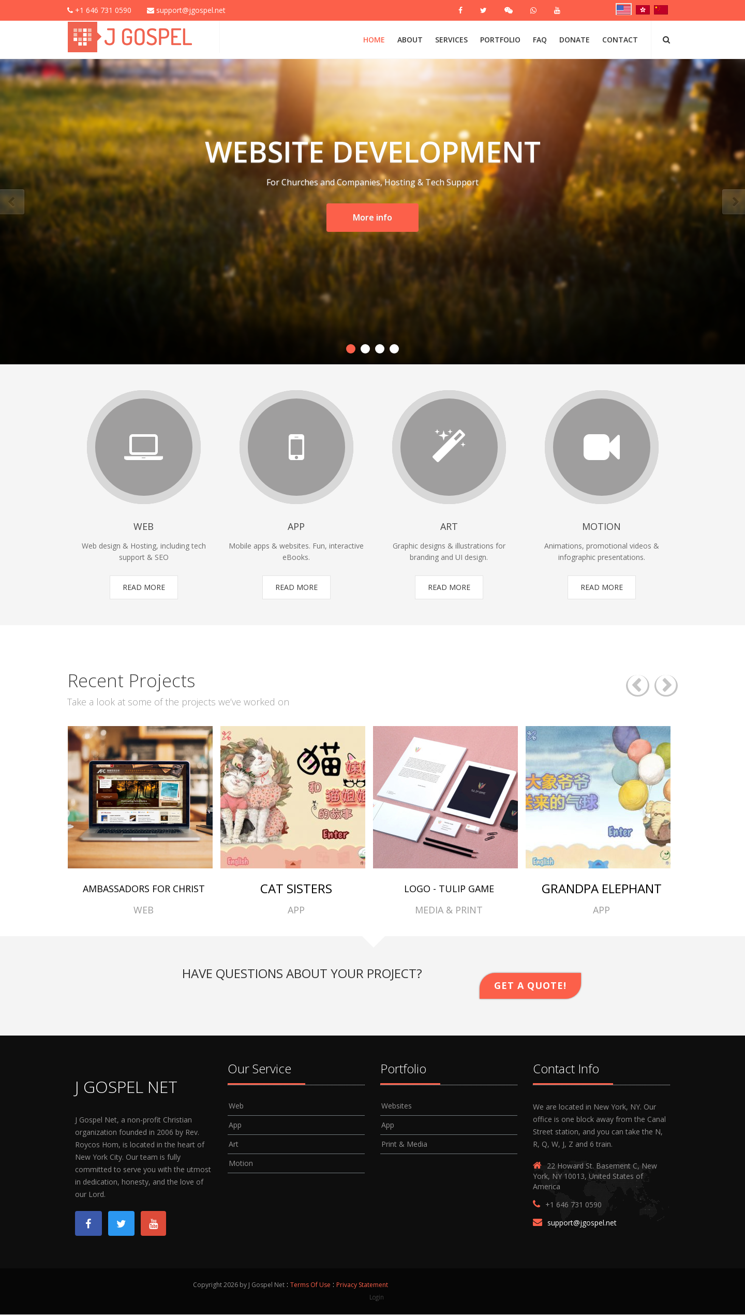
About (410, 40)
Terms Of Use (310, 1285)
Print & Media (404, 1144)
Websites (396, 1106)
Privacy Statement (362, 1285)
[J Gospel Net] (131, 36)
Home (374, 40)
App (235, 1125)
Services (451, 40)
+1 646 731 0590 (99, 10)
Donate (574, 40)
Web (236, 1106)
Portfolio (500, 40)
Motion (241, 1164)
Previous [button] (637, 686)
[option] (143, 821)
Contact (620, 40)
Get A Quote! (530, 986)
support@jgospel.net (186, 10)
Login (376, 1297)
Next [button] (666, 686)
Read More (144, 587)
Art (234, 1144)
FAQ (540, 40)
